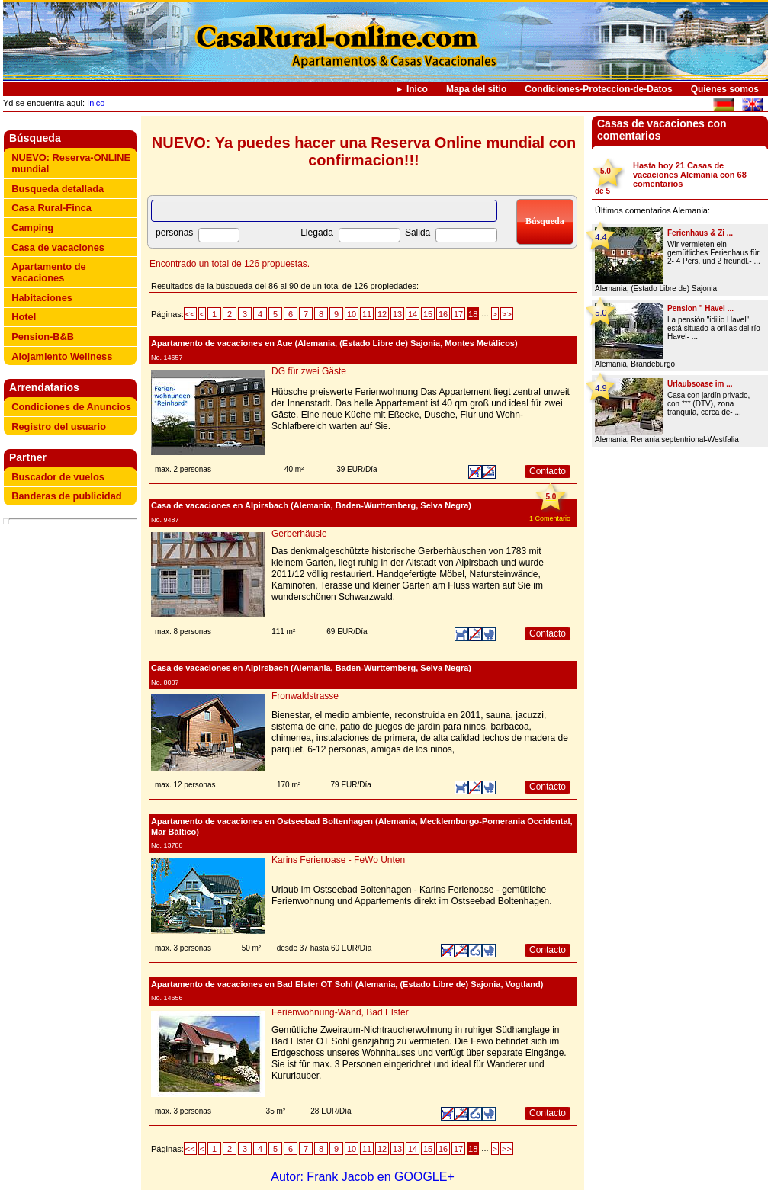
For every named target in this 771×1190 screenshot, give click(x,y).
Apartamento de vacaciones (48, 272)
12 (382, 314)
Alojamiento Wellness (61, 356)
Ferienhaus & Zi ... (700, 233)
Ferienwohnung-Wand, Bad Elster (340, 1012)
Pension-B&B (42, 336)
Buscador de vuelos (57, 477)
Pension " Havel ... (700, 308)
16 (443, 314)
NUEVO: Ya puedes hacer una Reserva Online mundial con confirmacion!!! (364, 151)
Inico (417, 89)
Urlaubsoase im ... (700, 384)
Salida (417, 232)
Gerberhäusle (299, 533)
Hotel (23, 316)
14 (412, 314)
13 (397, 314)
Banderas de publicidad (66, 496)
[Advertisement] (73, 560)
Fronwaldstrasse (305, 696)
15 (427, 314)
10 (351, 314)
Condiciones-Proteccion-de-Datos (598, 89)
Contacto (547, 471)
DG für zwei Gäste (308, 371)
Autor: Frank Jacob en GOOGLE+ (363, 1176)
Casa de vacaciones (57, 247)
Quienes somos (725, 89)
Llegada (316, 232)
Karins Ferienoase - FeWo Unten (338, 860)
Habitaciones (41, 297)
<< (190, 314)
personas (174, 232)
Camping (32, 227)
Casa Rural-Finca (51, 207)
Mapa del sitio (476, 89)
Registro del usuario (58, 426)
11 (366, 314)
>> (507, 314)
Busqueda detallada (57, 188)
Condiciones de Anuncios (71, 406)
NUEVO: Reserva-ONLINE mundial (70, 163)
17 (458, 314)
